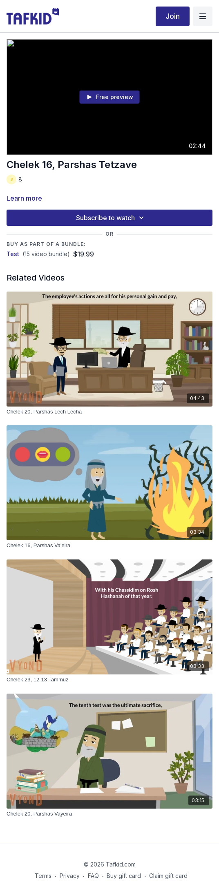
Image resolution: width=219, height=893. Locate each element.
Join (172, 16)
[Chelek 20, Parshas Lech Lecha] (109, 412)
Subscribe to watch (111, 218)
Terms (43, 875)
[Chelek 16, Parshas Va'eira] (109, 546)
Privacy (70, 875)
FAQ (93, 875)
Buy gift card (124, 875)
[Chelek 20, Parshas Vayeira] (109, 814)
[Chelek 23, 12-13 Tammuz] (109, 680)
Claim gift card (168, 875)
